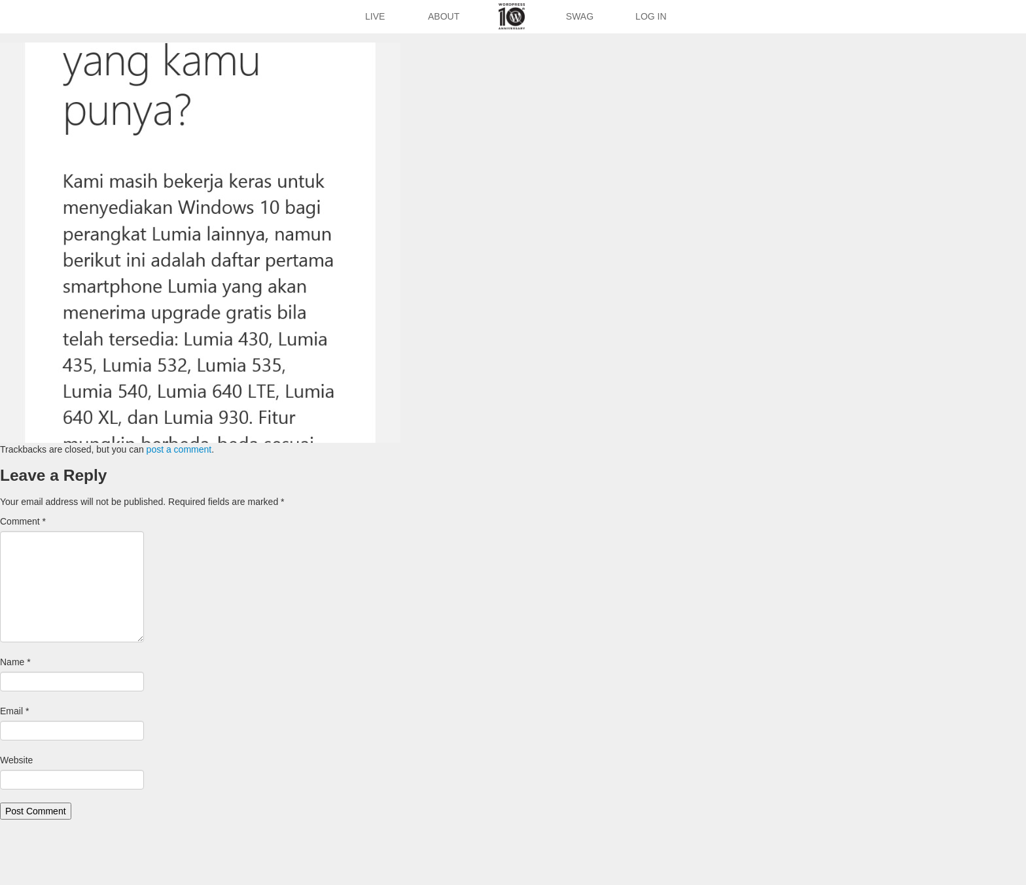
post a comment (179, 449)
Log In (650, 16)
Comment (23, 521)
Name (15, 662)
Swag (579, 16)
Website (16, 760)
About (443, 16)
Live (375, 16)
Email (14, 711)
